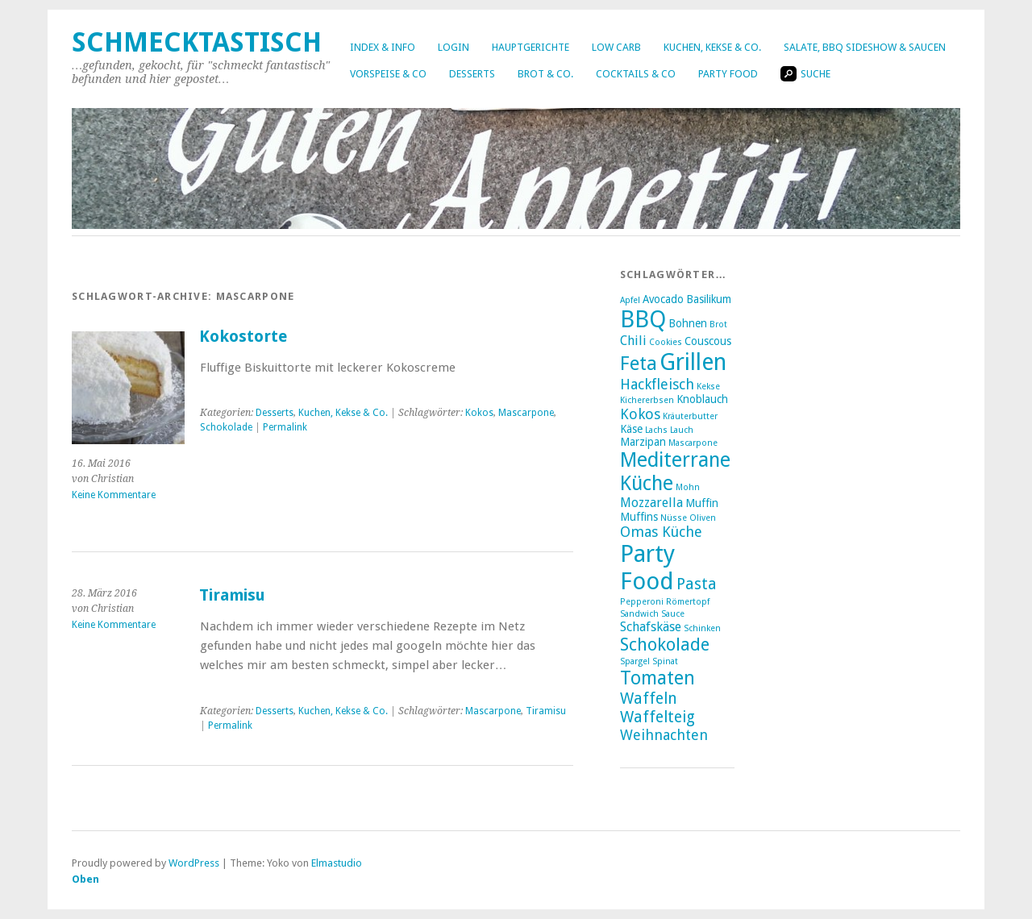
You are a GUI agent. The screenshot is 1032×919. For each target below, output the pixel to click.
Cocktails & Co (636, 74)
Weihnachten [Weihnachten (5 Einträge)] (664, 734)
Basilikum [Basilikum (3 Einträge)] (708, 299)
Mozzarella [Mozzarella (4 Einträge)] (651, 502)
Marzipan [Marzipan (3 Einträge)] (643, 441)
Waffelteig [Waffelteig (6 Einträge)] (657, 717)
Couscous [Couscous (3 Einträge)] (708, 341)
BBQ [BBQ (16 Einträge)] (643, 319)
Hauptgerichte (530, 47)
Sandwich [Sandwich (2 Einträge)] (639, 614)
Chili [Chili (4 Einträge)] (633, 340)
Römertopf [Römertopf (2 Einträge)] (688, 602)
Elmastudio (336, 863)
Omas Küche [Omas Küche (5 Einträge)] (661, 531)
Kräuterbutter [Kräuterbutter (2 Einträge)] (690, 416)
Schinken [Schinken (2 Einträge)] (702, 628)
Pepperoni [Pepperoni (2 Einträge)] (642, 602)
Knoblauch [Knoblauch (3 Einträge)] (702, 399)
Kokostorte (243, 336)
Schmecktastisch (197, 42)
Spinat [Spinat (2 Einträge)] (665, 661)
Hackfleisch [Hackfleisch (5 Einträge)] (657, 384)
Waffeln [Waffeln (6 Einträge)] (648, 698)
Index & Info (382, 47)
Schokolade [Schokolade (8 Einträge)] (665, 644)
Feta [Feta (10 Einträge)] (638, 363)
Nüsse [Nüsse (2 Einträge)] (673, 518)
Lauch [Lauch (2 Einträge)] (681, 430)
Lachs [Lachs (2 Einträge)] (656, 430)
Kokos (479, 412)
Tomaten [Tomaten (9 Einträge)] (657, 678)
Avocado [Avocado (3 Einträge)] (663, 299)
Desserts (472, 74)
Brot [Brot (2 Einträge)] (718, 324)
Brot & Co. (545, 74)
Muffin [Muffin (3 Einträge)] (701, 503)
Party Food (728, 74)
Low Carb (616, 47)
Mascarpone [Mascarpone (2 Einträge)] (693, 443)
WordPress (194, 863)
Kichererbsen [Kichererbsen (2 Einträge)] (647, 400)
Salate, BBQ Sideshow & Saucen (865, 47)
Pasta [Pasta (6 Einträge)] (696, 584)
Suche (805, 73)
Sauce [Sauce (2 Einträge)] (673, 614)
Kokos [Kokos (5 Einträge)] (640, 413)
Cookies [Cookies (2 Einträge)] (665, 342)
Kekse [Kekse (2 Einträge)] (708, 386)
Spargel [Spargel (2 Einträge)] (635, 661)
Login (453, 47)
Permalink (285, 427)
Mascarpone (526, 412)
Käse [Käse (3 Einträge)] (631, 428)
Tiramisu (232, 595)
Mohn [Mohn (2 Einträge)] (688, 487)
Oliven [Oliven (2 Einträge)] (702, 518)
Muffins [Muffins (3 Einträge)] (639, 516)
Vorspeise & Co (388, 74)
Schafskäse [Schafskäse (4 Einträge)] (650, 626)
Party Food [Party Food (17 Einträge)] (647, 567)
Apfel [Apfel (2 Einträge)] (630, 300)
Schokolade (226, 427)
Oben (85, 879)
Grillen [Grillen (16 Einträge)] (693, 362)
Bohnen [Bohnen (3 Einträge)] (687, 323)
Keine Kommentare (114, 495)
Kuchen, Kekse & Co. (712, 47)
